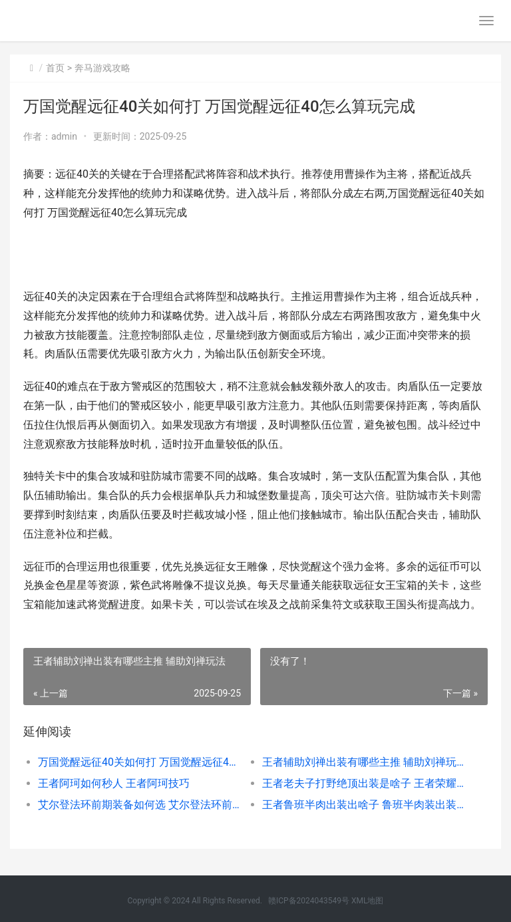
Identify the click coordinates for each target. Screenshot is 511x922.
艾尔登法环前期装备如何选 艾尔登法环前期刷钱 (139, 804)
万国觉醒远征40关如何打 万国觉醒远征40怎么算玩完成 (139, 762)
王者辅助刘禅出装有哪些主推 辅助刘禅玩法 (363, 762)
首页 (55, 68)
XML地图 (367, 900)
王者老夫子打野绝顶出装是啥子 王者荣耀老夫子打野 (363, 783)
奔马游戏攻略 (102, 68)
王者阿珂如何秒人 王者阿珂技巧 (114, 783)
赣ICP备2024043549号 (308, 900)
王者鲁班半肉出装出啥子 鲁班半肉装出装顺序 (363, 804)
